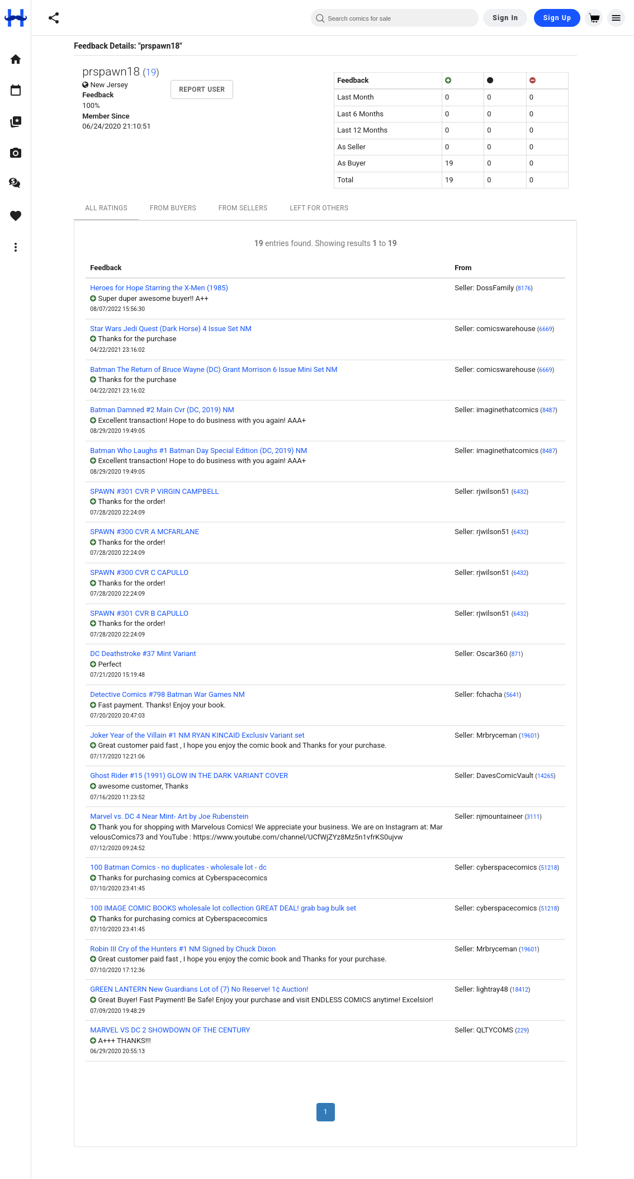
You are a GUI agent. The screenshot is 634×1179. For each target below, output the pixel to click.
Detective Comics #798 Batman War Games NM (174, 694)
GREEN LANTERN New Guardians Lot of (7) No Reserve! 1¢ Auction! (206, 989)
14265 (553, 776)
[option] (15, 59)
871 (523, 654)
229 (529, 1030)
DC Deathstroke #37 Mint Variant (150, 653)
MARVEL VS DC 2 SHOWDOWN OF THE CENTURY (177, 1030)
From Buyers (180, 208)
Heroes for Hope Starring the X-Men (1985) (166, 288)
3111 (540, 816)
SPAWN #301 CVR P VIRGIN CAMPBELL (161, 491)
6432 (527, 492)
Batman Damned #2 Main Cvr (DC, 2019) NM (169, 409)
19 (158, 72)
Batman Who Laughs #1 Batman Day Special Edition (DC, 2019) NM (205, 450)
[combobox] (395, 18)
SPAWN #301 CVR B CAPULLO (146, 613)
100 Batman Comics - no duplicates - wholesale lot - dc (185, 867)
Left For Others (326, 208)
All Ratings (113, 208)
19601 (536, 735)
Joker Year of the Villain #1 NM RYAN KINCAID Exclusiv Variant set (204, 735)
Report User (209, 89)
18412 (527, 989)
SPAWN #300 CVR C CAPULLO (146, 572)
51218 (556, 867)
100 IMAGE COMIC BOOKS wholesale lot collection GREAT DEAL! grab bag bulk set (230, 908)
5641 (519, 695)
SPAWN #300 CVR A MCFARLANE (151, 531)
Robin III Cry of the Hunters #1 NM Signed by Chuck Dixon (190, 949)
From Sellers (250, 208)
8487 (556, 410)
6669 (552, 329)
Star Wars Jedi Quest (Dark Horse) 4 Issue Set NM (178, 328)
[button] (53, 17)
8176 (531, 288)
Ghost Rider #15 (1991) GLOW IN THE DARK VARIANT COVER (196, 775)
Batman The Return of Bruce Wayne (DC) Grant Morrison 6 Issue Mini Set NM (220, 369)
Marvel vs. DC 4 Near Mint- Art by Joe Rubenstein (176, 816)
